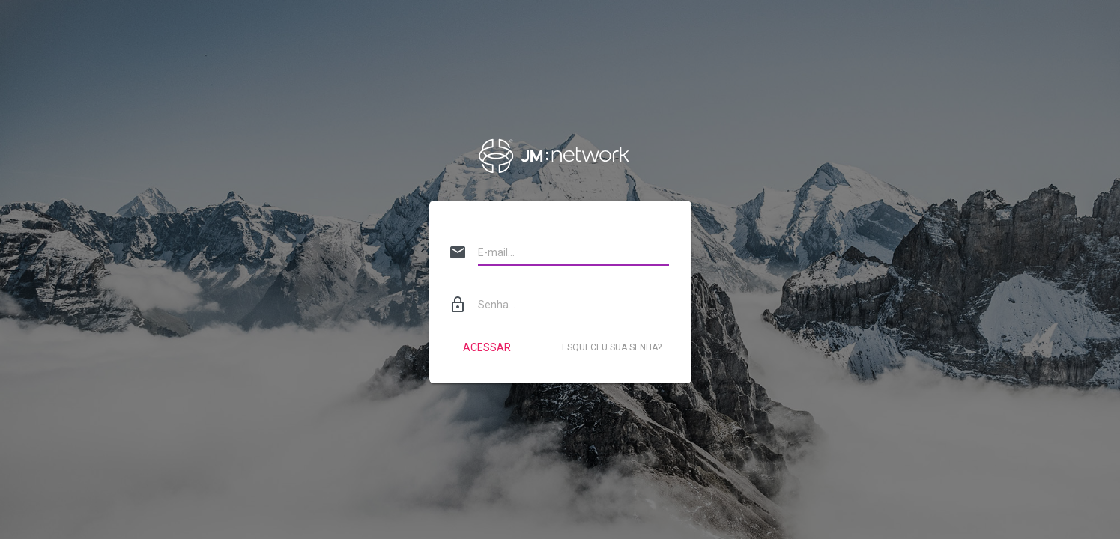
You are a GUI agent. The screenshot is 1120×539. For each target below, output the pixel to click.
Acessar (487, 347)
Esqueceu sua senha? (612, 347)
